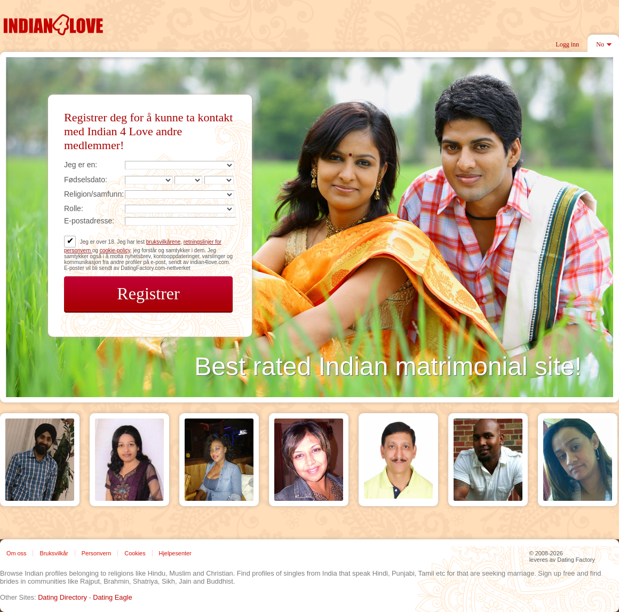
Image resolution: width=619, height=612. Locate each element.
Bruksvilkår (53, 553)
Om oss (16, 553)
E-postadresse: (89, 220)
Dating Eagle (112, 597)
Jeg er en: (80, 164)
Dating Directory (62, 597)
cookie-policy (115, 250)
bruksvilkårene (163, 242)
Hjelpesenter (175, 553)
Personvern (97, 553)
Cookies (134, 553)
